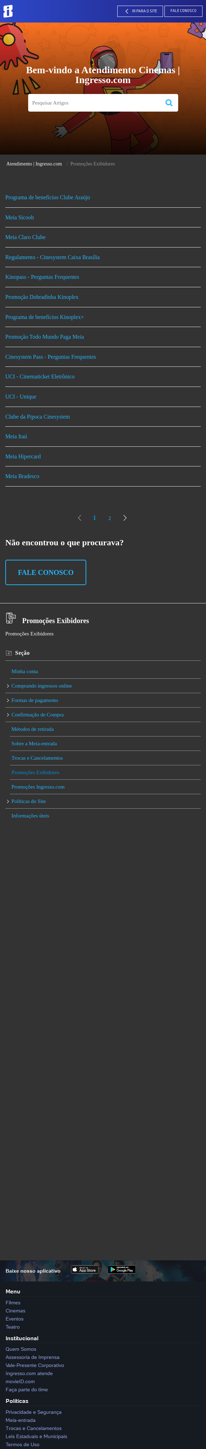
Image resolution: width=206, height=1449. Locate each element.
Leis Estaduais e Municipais (36, 1436)
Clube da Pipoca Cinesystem (37, 417)
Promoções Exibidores (35, 772)
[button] (169, 103)
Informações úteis (30, 815)
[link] (79, 518)
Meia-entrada (21, 1420)
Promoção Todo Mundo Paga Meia (44, 337)
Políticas (17, 1400)
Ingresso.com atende (29, 1373)
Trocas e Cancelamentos (37, 758)
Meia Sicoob (19, 217)
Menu (13, 1291)
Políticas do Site (29, 801)
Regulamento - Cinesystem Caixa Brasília (52, 257)
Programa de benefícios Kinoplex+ (44, 317)
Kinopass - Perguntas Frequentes (42, 277)
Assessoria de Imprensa (33, 1357)
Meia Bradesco (22, 476)
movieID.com (20, 1381)
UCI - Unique (20, 397)
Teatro (13, 1327)
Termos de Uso (22, 1444)
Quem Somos (21, 1349)
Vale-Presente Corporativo (35, 1365)
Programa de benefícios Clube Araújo (47, 197)
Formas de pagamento (35, 700)
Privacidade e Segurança (34, 1412)
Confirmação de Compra (38, 714)
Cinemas (15, 1310)
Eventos (15, 1319)
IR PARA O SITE (140, 11)
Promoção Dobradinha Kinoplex (42, 297)
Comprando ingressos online (42, 686)
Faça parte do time (27, 1389)
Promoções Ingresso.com (38, 787)
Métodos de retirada (33, 729)
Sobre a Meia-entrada (34, 743)
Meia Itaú (16, 436)
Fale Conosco (183, 11)
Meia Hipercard (23, 456)
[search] (94, 103)
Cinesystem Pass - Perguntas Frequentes (50, 357)
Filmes (13, 1302)
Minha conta (25, 671)
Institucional (22, 1338)
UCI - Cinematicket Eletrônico (40, 377)
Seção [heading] (22, 653)
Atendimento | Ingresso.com (34, 164)
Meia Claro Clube (25, 237)
